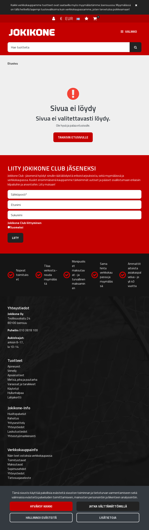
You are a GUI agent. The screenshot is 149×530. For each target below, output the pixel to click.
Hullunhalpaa (16, 393)
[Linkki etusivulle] (32, 32)
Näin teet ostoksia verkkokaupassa (30, 455)
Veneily (12, 370)
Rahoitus (13, 418)
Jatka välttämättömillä (108, 506)
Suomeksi (16, 227)
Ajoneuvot (14, 366)
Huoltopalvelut (17, 414)
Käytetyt (13, 388)
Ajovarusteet (16, 375)
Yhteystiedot (16, 427)
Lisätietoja (107, 517)
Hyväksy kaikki (41, 506)
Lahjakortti (14, 397)
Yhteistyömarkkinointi (22, 436)
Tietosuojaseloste (19, 478)
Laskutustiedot (17, 431)
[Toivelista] (87, 18)
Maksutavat (15, 464)
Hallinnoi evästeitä (41, 517)
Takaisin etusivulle (73, 137)
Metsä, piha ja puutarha (22, 379)
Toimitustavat (17, 460)
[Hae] (69, 47)
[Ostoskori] (95, 18)
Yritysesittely (16, 423)
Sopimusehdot (17, 469)
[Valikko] (128, 31)
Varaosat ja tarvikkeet (22, 384)
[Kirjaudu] (54, 18)
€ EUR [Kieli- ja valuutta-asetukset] (70, 18)
